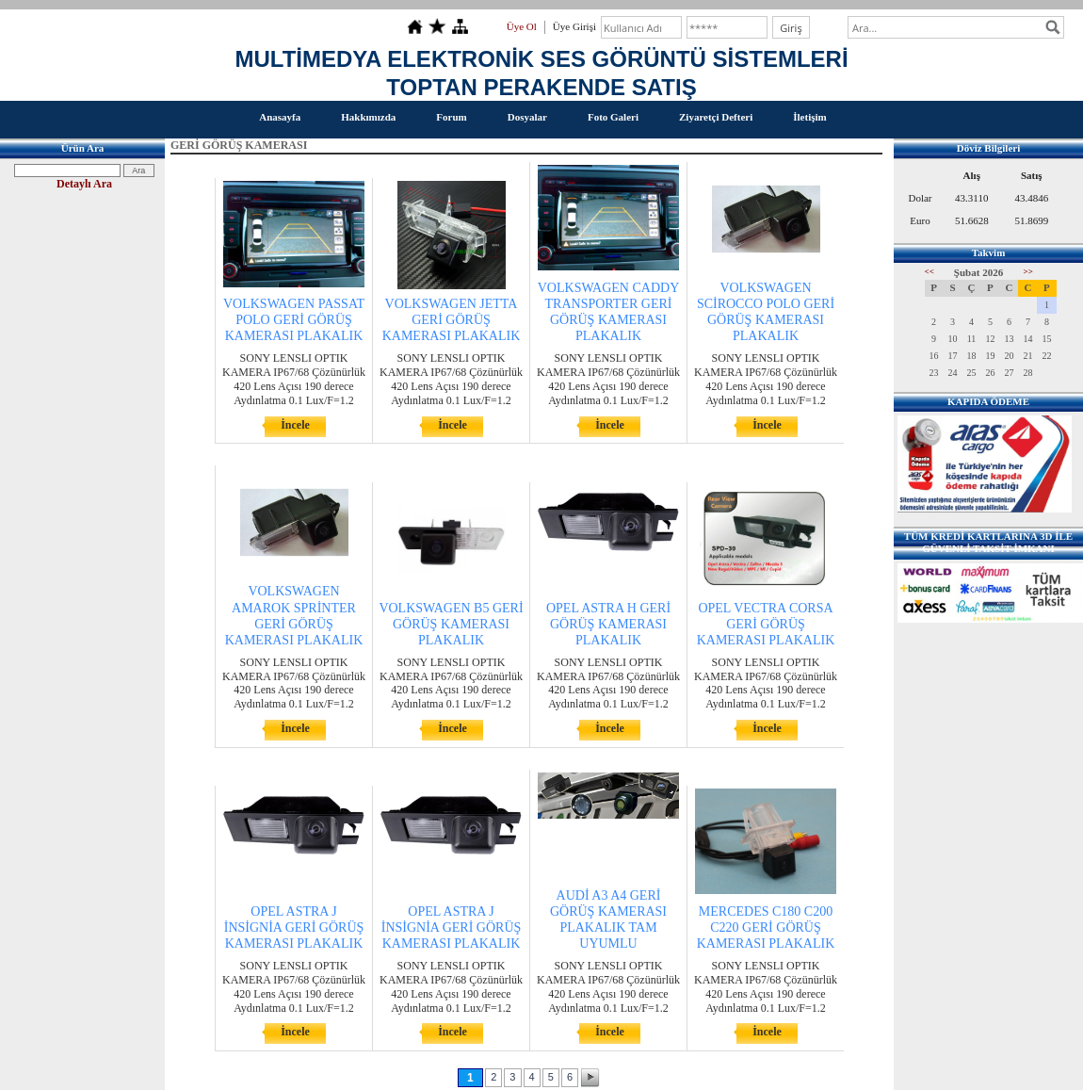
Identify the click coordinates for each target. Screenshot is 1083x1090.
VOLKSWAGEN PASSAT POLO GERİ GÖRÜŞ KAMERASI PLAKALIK (293, 320)
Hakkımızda (368, 116)
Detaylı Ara (84, 183)
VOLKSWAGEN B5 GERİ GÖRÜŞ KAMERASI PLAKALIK (451, 624)
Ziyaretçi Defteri (715, 116)
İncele (295, 424)
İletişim (809, 116)
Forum (451, 116)
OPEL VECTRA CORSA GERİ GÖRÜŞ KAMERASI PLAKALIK (766, 624)
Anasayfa (279, 116)
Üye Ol (522, 26)
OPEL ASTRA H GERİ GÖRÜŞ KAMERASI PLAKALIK (608, 624)
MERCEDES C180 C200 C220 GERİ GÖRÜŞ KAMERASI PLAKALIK (766, 927)
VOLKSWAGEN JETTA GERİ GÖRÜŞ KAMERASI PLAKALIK (451, 320)
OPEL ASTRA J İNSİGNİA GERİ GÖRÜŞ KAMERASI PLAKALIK (294, 927)
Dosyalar (527, 116)
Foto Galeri (613, 116)
